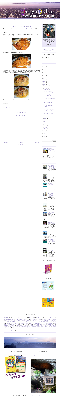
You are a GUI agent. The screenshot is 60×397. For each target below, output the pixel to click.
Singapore (8, 327)
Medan (53, 324)
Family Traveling (10, 321)
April (45, 124)
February (46, 127)
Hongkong (28, 321)
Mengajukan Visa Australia (51, 203)
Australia (34, 19)
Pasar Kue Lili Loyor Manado (49, 110)
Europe (49, 19)
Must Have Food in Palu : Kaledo (50, 97)
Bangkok (26, 319)
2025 (44, 65)
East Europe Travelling (43, 320)
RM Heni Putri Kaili (47, 89)
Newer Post (5, 142)
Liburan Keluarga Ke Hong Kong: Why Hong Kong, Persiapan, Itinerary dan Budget (52, 167)
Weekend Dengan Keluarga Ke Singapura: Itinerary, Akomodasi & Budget (51, 151)
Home (2, 19)
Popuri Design (32, 395)
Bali (18, 317)
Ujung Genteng (6, 330)
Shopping (54, 326)
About (7, 19)
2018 (44, 75)
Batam (31, 319)
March (45, 125)
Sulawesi (10, 107)
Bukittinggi (7, 320)
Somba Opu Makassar (48, 102)
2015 (44, 79)
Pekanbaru (42, 325)
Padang (18, 325)
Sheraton (50, 326)
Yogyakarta (12, 330)
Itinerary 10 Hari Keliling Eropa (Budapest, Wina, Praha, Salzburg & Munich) (51, 194)
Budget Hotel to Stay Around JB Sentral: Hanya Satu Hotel (51, 249)
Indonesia (22, 19)
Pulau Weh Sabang (13, 326)
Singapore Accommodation (20, 327)
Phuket (54, 325)
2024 (44, 66)
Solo (38, 327)
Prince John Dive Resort (48, 92)
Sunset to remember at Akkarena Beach (48, 100)
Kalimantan (22, 323)
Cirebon (19, 320)
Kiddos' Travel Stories (47, 148)
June (45, 121)
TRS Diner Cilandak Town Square (48, 106)
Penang (46, 325)
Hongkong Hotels (36, 321)
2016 (44, 78)
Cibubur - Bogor (13, 320)
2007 (44, 136)
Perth (51, 325)
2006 (44, 137)
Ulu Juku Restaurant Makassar (49, 98)
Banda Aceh (47, 317)
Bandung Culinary (9, 319)
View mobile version (21, 144)
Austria (13, 317)
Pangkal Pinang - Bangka (35, 325)
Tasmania (48, 329)
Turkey (53, 329)
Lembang (21, 324)
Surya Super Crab (47, 103)
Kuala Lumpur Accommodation (48, 323)
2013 (44, 82)
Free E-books (15, 19)
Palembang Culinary (23, 325)
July (45, 119)
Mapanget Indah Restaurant (49, 109)
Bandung (52, 317)
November (46, 86)
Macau (31, 324)
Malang (44, 324)
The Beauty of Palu (47, 95)
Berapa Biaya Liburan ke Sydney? (51, 213)
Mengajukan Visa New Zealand (52, 231)
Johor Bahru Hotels (16, 323)
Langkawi (17, 324)
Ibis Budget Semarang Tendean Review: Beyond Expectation (52, 222)
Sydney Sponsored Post (28, 329)
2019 (44, 73)
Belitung (34, 319)
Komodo (31, 323)
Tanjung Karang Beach (48, 91)
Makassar (7, 107)
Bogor (49, 319)
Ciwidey (23, 320)
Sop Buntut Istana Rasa (48, 107)
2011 (44, 130)
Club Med (27, 320)
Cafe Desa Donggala (47, 94)
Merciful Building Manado (48, 113)
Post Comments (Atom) (12, 146)
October (46, 88)
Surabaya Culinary (7, 329)
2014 (44, 81)
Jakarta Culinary (45, 321)
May (45, 122)
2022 (44, 69)
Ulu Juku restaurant (30, 28)
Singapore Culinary (31, 327)
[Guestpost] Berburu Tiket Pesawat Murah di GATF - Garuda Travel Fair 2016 (52, 185)
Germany (22, 321)
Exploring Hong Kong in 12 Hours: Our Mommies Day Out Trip (51, 241)
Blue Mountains (44, 319)
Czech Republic (33, 320)
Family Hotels (53, 320)
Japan (54, 321)
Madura (35, 324)
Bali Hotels (31, 317)
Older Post (37, 142)
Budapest (54, 319)
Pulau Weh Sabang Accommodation (24, 326)
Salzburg (38, 326)
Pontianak (7, 326)
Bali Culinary (24, 317)
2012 (44, 84)
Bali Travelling (39, 317)
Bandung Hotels (19, 319)
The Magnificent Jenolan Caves (38, 355)
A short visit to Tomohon (48, 112)
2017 (44, 76)
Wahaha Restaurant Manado (49, 115)
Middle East (56, 19)
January (45, 128)
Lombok (26, 324)
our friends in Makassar (19, 28)
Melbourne (6, 325)
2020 (44, 72)
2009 (44, 133)
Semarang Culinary (44, 326)
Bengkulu (39, 319)
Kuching (12, 324)
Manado (49, 324)
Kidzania (27, 323)
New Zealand (41, 19)
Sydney (19, 329)
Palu (29, 325)
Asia (28, 19)
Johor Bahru (9, 323)
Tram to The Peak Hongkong (51, 175)
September (46, 116)
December (46, 85)
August (45, 118)
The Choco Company (43, 395)
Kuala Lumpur (37, 323)
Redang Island (34, 326)
